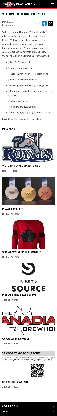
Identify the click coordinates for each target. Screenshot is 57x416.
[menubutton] (52, 4)
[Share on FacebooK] (44, 23)
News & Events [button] (10, 406)
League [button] (6, 411)
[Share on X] (50, 23)
